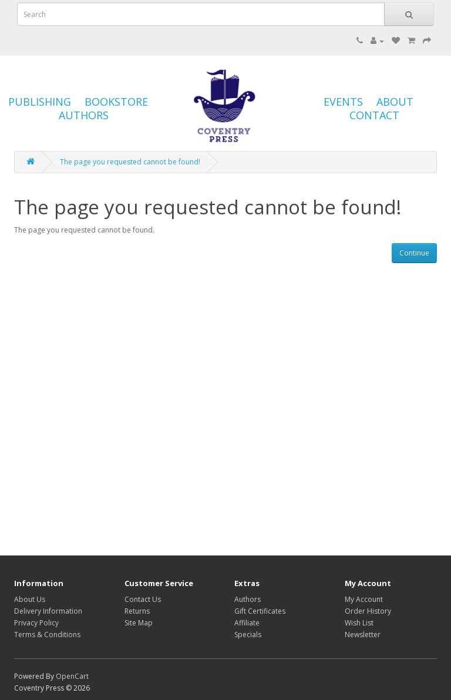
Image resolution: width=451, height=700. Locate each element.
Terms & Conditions (47, 635)
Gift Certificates (259, 611)
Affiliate (247, 623)
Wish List (359, 623)
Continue (414, 253)
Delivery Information (48, 611)
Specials (247, 635)
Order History (368, 611)
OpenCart (72, 676)
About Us (29, 599)
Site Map (138, 623)
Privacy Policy (36, 623)
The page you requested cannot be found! (130, 162)
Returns (137, 611)
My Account (364, 599)
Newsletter (363, 635)
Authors (247, 599)
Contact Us (142, 599)
